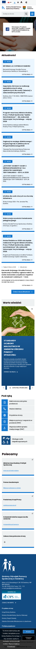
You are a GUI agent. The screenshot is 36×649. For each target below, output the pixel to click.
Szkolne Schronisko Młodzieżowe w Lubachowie (16, 621)
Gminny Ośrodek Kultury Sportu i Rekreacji (14, 615)
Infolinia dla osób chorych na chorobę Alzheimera (18, 197)
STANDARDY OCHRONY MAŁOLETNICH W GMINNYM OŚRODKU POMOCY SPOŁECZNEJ (16, 347)
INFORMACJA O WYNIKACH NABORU (18, 66)
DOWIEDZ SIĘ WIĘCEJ (11, 372)
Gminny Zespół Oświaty (9, 618)
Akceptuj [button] (28, 631)
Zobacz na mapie (9, 603)
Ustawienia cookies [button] (28, 638)
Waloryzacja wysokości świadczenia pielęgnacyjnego (17, 219)
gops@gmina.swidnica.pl (13, 588)
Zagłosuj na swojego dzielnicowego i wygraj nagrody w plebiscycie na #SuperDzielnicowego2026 (18, 143)
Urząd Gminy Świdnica (8, 612)
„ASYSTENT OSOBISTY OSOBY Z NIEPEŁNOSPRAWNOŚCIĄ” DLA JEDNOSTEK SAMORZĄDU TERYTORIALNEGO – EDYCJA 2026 (18, 169)
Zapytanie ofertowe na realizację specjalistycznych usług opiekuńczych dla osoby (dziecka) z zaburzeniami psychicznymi (18, 89)
